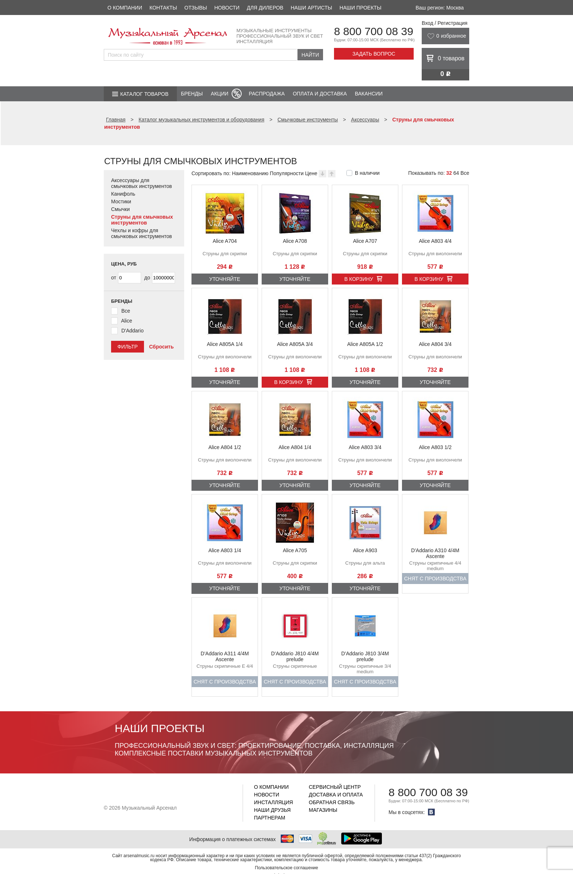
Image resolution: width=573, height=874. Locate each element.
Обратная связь (331, 802)
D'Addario (132, 331)
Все (464, 173)
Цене (311, 173)
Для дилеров (265, 8)
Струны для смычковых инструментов (142, 220)
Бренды (192, 94)
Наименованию (250, 173)
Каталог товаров (144, 94)
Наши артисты (311, 8)
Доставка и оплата (336, 795)
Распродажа (267, 94)
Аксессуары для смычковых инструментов (141, 183)
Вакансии (369, 94)
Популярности (286, 173)
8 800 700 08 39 (373, 31)
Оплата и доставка (320, 94)
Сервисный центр (335, 787)
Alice (126, 321)
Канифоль (123, 194)
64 (456, 173)
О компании (124, 8)
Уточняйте (224, 279)
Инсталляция (273, 802)
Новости (226, 8)
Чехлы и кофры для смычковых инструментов (141, 233)
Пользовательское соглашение (286, 867)
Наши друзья (272, 810)
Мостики (121, 201)
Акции (219, 94)
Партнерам (269, 818)
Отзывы (196, 8)
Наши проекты (360, 8)
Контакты (163, 8)
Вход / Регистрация (444, 23)
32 (449, 173)
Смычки (120, 209)
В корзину (358, 279)
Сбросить (161, 347)
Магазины (323, 810)
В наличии (367, 173)
